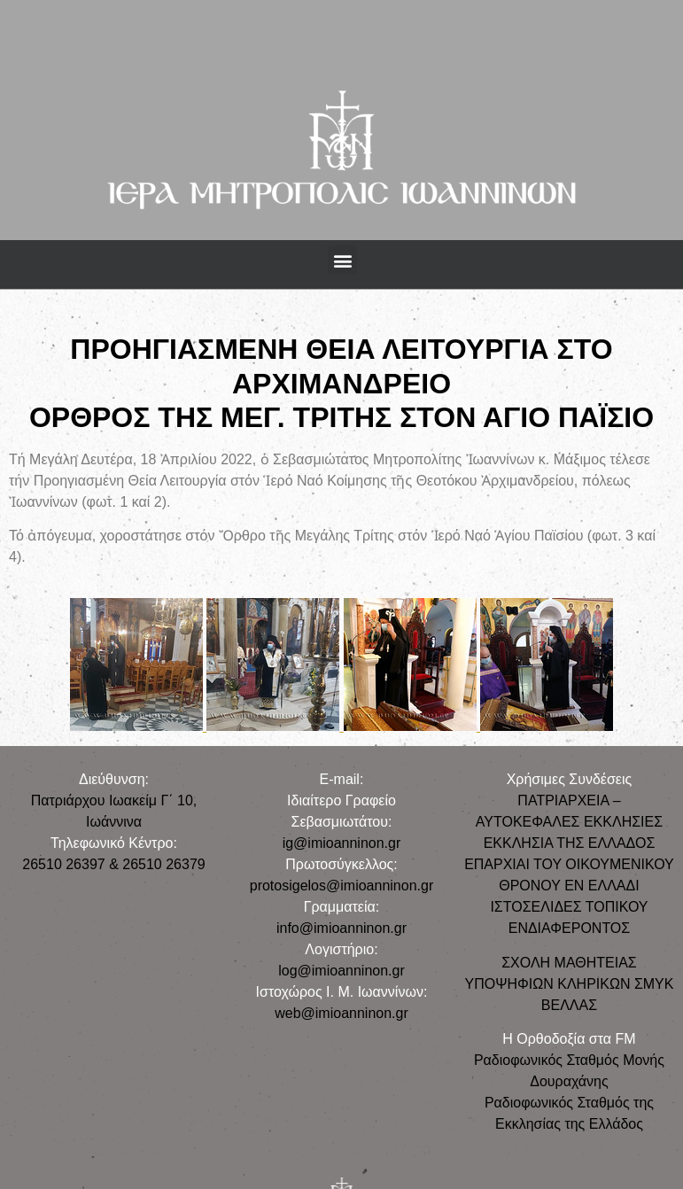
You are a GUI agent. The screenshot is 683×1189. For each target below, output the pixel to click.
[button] (342, 260)
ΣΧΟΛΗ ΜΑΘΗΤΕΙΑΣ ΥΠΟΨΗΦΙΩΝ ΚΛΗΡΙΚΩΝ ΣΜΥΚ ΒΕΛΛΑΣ (568, 984)
